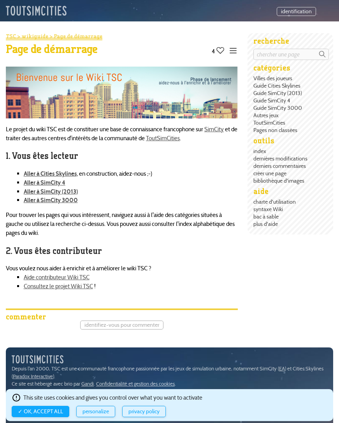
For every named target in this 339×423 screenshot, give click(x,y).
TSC (11, 36)
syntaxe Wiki (268, 209)
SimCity (214, 129)
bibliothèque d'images (278, 180)
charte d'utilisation (274, 201)
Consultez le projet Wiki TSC (58, 286)
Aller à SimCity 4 (44, 182)
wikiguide (34, 36)
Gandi (87, 384)
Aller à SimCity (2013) (51, 191)
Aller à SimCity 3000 (51, 200)
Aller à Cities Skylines (50, 173)
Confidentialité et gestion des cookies (135, 384)
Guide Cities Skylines (276, 85)
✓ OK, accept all (40, 411)
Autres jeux (266, 115)
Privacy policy (144, 411)
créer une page (269, 173)
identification (296, 11)
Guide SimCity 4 (271, 100)
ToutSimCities (269, 122)
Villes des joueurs (272, 78)
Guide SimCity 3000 (277, 107)
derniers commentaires (279, 165)
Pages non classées (275, 130)
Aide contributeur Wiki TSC (57, 277)
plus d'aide (265, 223)
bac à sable (266, 216)
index (259, 151)
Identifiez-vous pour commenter (121, 325)
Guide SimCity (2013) (277, 93)
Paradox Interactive (33, 376)
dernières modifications (280, 158)
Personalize (96, 411)
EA (282, 369)
